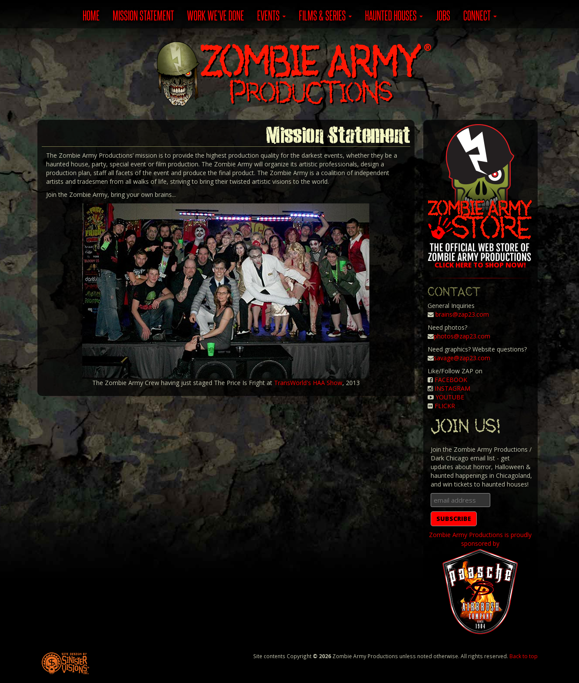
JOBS (443, 15)
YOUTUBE (449, 397)
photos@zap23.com (462, 336)
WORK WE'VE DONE (215, 15)
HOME (91, 15)
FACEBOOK (451, 379)
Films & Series (325, 15)
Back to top (523, 656)
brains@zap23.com (462, 314)
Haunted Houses (394, 15)
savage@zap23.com (462, 358)
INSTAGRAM (452, 388)
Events (271, 15)
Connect (480, 15)
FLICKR (445, 406)
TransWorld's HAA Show (308, 383)
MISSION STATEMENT (143, 15)
